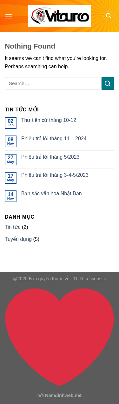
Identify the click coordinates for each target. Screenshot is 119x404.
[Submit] (108, 83)
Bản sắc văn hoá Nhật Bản (51, 193)
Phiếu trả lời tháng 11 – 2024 (54, 138)
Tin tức (13, 227)
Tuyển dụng (18, 239)
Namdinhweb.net (63, 395)
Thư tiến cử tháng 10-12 (48, 120)
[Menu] (8, 16)
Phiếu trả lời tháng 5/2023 (50, 157)
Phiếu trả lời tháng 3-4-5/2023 (55, 175)
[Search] (108, 16)
